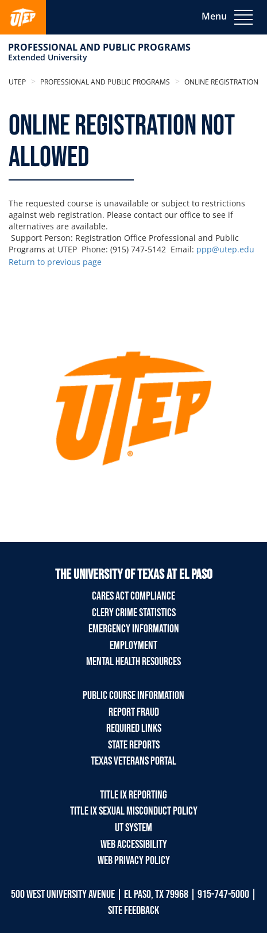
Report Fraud (134, 712)
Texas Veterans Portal (133, 761)
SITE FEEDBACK (133, 910)
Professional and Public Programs (99, 47)
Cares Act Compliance (133, 596)
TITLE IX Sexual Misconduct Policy (134, 811)
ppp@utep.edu (225, 249)
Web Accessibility (133, 844)
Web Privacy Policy (134, 860)
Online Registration (220, 82)
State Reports (134, 745)
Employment (133, 645)
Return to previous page (55, 261)
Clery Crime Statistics (134, 613)
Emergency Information (133, 629)
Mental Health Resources (133, 662)
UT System (133, 828)
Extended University (47, 57)
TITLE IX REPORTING (133, 795)
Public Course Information (133, 695)
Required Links (133, 728)
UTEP (17, 82)
